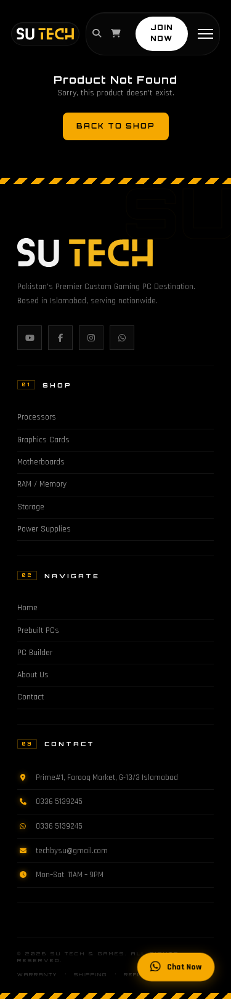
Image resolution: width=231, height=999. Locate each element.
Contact (30, 697)
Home (27, 608)
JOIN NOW (161, 33)
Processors (36, 417)
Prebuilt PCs (38, 631)
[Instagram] (91, 337)
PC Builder (34, 653)
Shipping (90, 974)
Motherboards (41, 462)
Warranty (37, 974)
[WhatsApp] (122, 337)
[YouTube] (29, 337)
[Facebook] (60, 337)
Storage (30, 507)
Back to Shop (115, 126)
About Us (33, 675)
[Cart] (116, 33)
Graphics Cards (43, 440)
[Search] (96, 33)
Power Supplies (44, 529)
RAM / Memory (42, 484)
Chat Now (176, 967)
